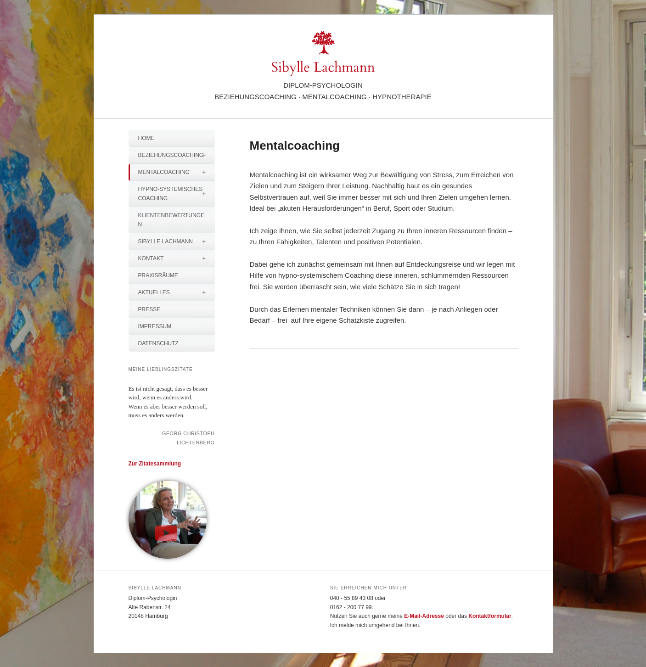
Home (146, 138)
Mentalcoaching (176, 172)
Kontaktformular (489, 616)
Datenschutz (158, 343)
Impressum (155, 326)
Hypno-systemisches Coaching (176, 194)
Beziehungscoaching (176, 155)
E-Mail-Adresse (424, 616)
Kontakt (176, 258)
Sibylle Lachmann (176, 241)
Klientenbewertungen (171, 220)
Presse (149, 309)
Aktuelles (176, 292)
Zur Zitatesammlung (155, 463)
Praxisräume (158, 275)
